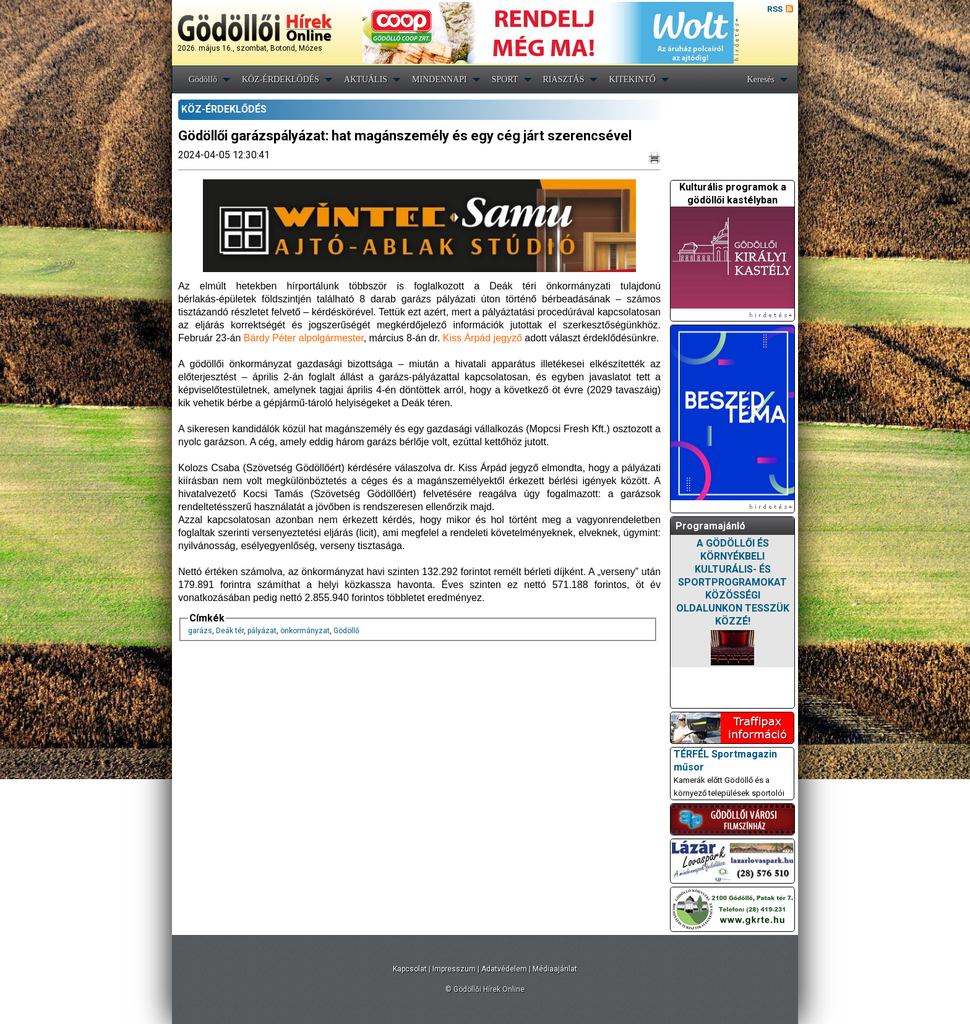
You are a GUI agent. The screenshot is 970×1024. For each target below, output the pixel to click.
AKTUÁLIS (365, 79)
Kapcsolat (410, 969)
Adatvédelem (504, 969)
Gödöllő (203, 79)
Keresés (761, 79)
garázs (200, 630)
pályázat (262, 630)
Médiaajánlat (555, 969)
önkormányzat (305, 630)
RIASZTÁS (564, 79)
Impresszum (454, 969)
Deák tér (230, 630)
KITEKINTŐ (632, 79)
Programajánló (710, 526)
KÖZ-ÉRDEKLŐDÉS (280, 79)
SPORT (505, 79)
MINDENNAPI (439, 79)
